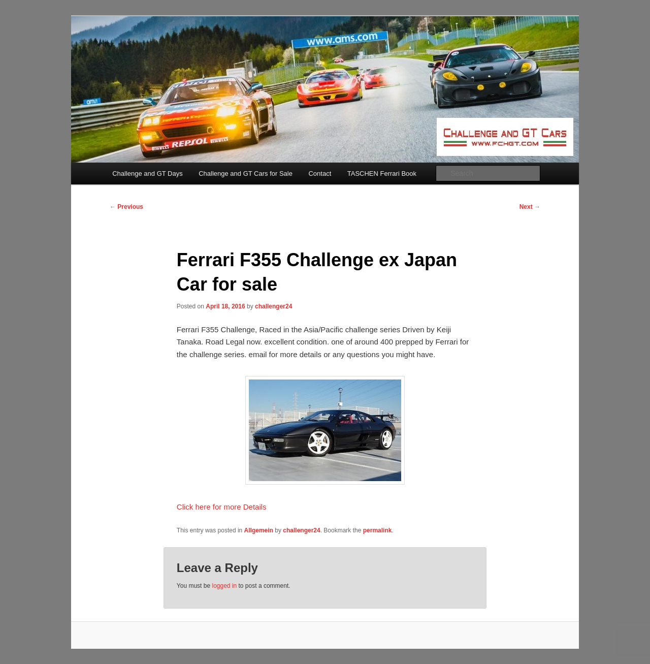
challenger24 (273, 306)
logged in (224, 585)
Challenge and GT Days (147, 173)
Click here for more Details (222, 506)
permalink (377, 530)
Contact (319, 173)
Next (529, 206)
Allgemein (258, 530)
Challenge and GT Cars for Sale (245, 173)
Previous (126, 206)
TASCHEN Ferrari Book (381, 173)
